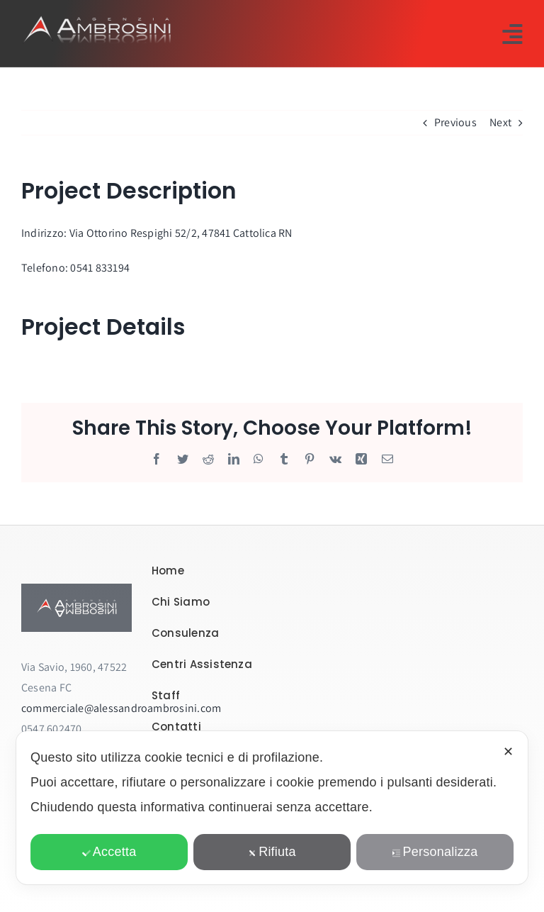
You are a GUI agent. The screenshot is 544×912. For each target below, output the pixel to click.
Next (500, 122)
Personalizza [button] (435, 852)
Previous (455, 122)
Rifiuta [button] (272, 852)
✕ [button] (508, 752)
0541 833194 (100, 267)
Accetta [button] (109, 852)
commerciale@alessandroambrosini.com (121, 708)
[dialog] (272, 807)
